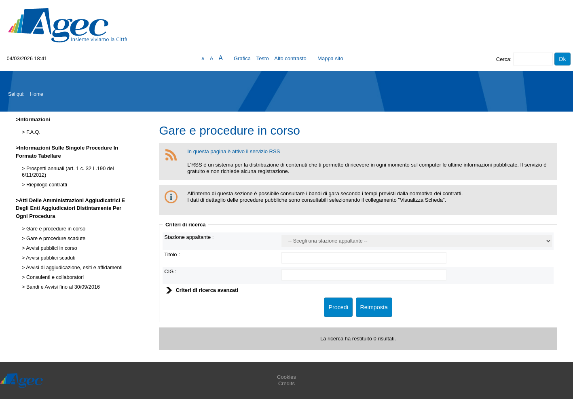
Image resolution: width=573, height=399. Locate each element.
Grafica (242, 58)
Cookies (286, 377)
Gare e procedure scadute (55, 238)
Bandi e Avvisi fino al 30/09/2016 (62, 287)
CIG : (170, 271)
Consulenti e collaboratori (54, 277)
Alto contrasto (290, 58)
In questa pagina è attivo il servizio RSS (233, 151)
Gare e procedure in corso (55, 229)
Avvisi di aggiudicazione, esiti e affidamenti (73, 267)
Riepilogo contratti (46, 185)
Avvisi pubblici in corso (51, 248)
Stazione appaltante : (189, 237)
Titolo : (172, 254)
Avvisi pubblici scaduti (50, 258)
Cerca (503, 59)
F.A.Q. (32, 132)
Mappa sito (330, 58)
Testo (262, 58)
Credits (286, 383)
